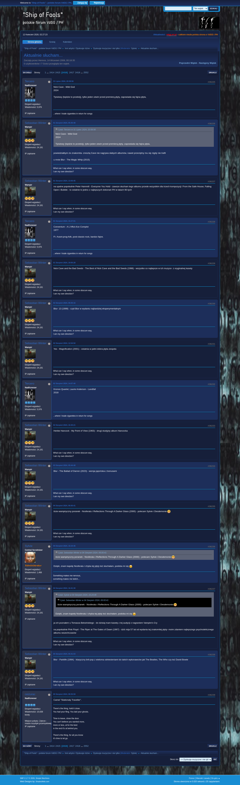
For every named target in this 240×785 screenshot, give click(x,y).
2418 (77, 72)
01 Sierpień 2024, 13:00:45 (64, 181)
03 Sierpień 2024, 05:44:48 (64, 465)
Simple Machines (42, 778)
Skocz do (174, 759)
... (48, 72)
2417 (71, 72)
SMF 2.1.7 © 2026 (27, 778)
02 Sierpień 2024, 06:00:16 (64, 303)
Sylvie (133, 48)
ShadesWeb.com (42, 782)
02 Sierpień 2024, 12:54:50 (64, 343)
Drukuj (212, 73)
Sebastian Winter (35, 122)
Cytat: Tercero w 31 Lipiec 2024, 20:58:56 (77, 129)
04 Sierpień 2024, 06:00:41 (64, 506)
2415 (57, 72)
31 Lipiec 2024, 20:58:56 (63, 81)
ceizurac (30, 694)
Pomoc (192, 778)
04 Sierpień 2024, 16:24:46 (64, 546)
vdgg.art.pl (171, 34)
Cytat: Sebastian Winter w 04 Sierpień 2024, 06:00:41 (82, 553)
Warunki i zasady (203, 778)
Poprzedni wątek (188, 63)
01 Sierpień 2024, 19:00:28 (64, 263)
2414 (51, 72)
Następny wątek (207, 63)
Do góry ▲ (216, 778)
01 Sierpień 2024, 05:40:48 (64, 123)
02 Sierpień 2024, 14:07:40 (64, 383)
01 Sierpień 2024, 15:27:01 (64, 221)
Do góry (27, 746)
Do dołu (27, 73)
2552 (86, 72)
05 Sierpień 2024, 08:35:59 (64, 694)
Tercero (29, 81)
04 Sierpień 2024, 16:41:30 (64, 588)
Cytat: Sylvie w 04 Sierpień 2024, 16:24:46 (77, 595)
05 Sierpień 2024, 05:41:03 (64, 654)
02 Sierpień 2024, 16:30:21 (64, 425)
